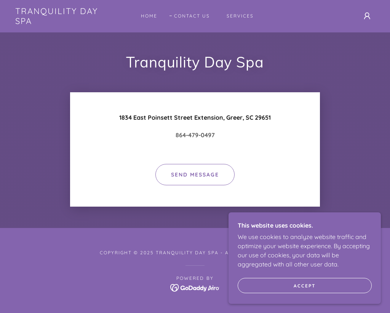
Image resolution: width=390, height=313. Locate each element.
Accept (305, 286)
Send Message (195, 174)
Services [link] (240, 16)
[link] (63, 22)
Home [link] (149, 16)
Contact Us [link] (192, 16)
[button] (367, 16)
